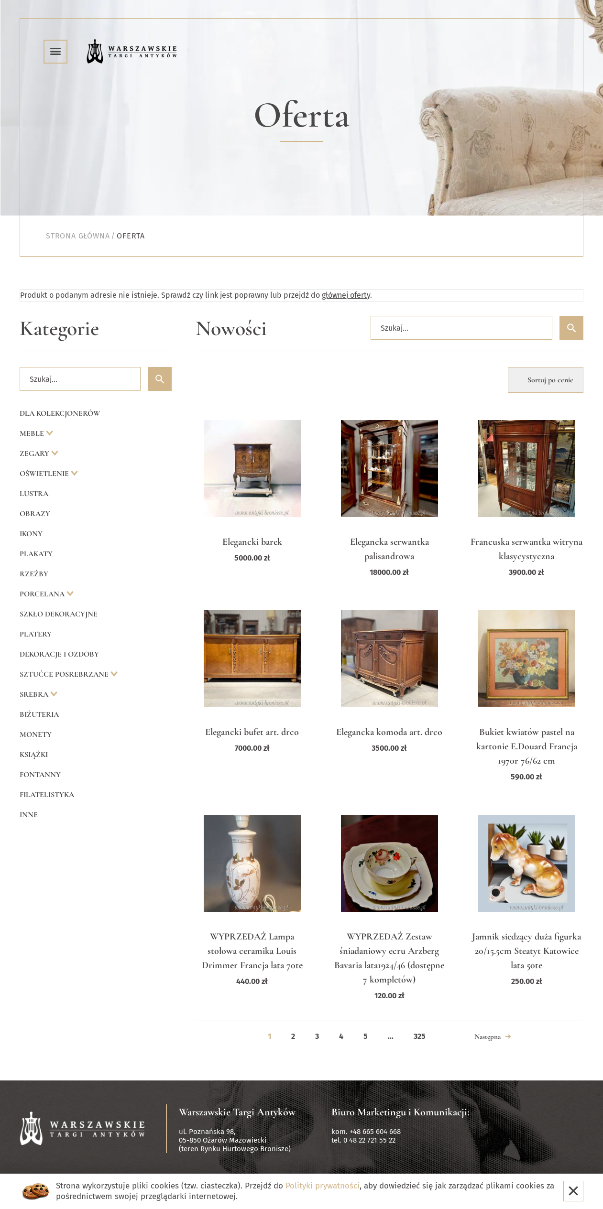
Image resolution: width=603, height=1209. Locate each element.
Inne (29, 815)
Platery (36, 634)
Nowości (231, 328)
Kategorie (59, 328)
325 (420, 1036)
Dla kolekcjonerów (60, 413)
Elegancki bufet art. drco (252, 732)
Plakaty (36, 554)
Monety (36, 734)
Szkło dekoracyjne (59, 614)
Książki (34, 754)
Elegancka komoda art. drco (389, 732)
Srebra (35, 694)
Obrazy (35, 513)
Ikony (31, 534)
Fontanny (40, 774)
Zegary (35, 453)
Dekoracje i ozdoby (59, 654)
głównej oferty (346, 295)
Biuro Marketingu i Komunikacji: (400, 1112)
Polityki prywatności (322, 1186)
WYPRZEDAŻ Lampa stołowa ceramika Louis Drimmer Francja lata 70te (252, 951)
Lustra (34, 493)
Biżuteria (39, 714)
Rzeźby (34, 574)
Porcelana (43, 594)
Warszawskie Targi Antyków (237, 1112)
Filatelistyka (47, 794)
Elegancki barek (252, 542)
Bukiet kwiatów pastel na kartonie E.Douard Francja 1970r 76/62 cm (526, 746)
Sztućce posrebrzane (65, 674)
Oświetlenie (45, 473)
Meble (33, 433)
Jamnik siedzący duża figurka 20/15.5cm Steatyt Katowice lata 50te (526, 951)
